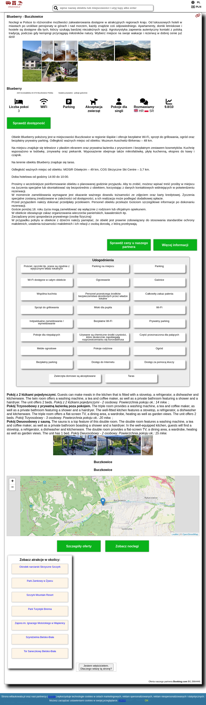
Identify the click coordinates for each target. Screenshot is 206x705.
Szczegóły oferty (79, 546)
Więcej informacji (175, 245)
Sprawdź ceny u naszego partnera (129, 245)
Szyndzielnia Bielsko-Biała (40, 637)
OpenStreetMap (190, 534)
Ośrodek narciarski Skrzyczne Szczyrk (39, 566)
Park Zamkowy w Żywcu (40, 581)
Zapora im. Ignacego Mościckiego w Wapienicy (40, 623)
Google (52, 696)
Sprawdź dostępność (29, 123)
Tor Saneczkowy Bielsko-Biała (40, 651)
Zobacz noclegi (127, 546)
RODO (122, 700)
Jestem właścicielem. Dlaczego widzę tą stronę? (96, 667)
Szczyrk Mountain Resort (40, 595)
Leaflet (175, 534)
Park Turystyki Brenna (40, 609)
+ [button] (12, 481)
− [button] (12, 487)
